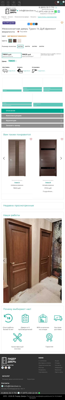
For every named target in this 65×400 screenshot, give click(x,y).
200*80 (34, 46)
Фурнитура (11, 121)
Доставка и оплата (45, 363)
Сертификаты (43, 372)
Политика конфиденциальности (40, 396)
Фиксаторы (47, 88)
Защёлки (26, 90)
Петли (4, 103)
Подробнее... (48, 191)
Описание (10, 111)
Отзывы (57, 363)
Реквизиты (42, 370)
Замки (25, 88)
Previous (4, 158)
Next (61, 158)
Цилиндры (47, 90)
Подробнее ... (12, 70)
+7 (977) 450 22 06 (44, 11)
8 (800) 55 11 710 (46, 7)
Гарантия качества (45, 365)
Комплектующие (13, 116)
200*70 (27, 46)
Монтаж (41, 367)
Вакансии (58, 370)
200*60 (20, 46)
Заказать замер (13, 126)
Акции (57, 361)
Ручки (5, 90)
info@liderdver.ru (27, 10)
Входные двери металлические (12, 379)
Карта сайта (59, 372)
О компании (42, 361)
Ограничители (7, 105)
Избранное (58, 367)
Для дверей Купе (37, 104)
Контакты (58, 365)
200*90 (41, 46)
